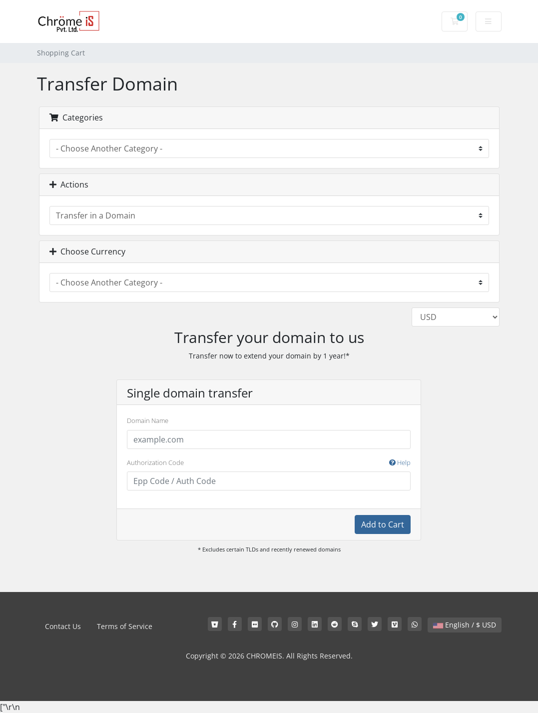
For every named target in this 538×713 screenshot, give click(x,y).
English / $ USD (464, 625)
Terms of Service (124, 626)
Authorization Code (269, 463)
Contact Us (63, 626)
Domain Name (147, 420)
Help (400, 462)
